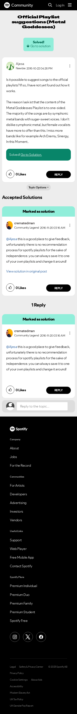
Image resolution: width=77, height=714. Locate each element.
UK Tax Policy (16, 699)
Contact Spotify (21, 566)
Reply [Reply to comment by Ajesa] (58, 175)
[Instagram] (15, 637)
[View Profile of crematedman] (24, 223)
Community (18, 5)
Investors (16, 511)
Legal (13, 666)
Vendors (16, 520)
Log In (60, 5)
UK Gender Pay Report (21, 705)
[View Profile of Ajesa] (20, 63)
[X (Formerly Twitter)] (28, 637)
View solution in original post (26, 271)
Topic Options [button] (37, 187)
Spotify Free (19, 620)
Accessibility (16, 686)
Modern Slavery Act (20, 692)
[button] (70, 66)
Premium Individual (23, 586)
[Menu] (70, 5)
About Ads (36, 679)
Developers (18, 494)
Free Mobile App (22, 557)
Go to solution (40, 46)
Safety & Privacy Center (31, 666)
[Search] (50, 5)
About (14, 448)
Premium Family (21, 603)
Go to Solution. (31, 154)
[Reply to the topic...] (42, 406)
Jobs (13, 456)
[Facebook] (41, 637)
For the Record (20, 465)
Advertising (18, 502)
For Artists (17, 485)
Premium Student (22, 612)
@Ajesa (11, 239)
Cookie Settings (19, 679)
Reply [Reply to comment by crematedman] (58, 288)
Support (16, 540)
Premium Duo (20, 594)
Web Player (18, 548)
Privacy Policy (16, 673)
